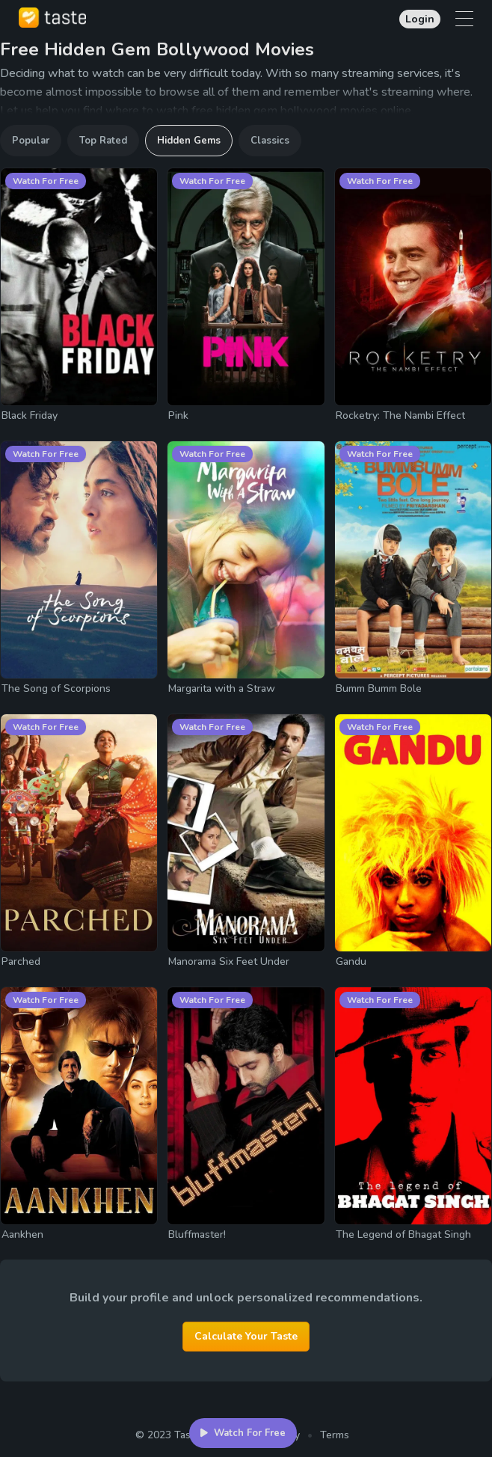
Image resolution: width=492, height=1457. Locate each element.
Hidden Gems (189, 140)
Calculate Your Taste (246, 1336)
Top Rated (103, 140)
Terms (334, 1435)
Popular (30, 140)
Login (419, 19)
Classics (269, 140)
